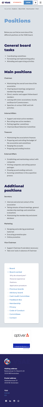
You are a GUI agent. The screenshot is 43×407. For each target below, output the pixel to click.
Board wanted (30, 9)
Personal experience (17, 279)
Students (14, 9)
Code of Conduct (17, 311)
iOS (5, 395)
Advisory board (16, 293)
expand (8, 272)
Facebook (6, 401)
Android (7, 393)
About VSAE (21, 9)
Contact (13, 318)
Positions (38, 9)
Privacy (13, 307)
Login (28, 2)
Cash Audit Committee (19, 296)
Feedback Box (16, 300)
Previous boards (17, 289)
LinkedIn (10, 401)
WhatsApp (18, 401)
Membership (15, 303)
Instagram (14, 401)
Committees (15, 314)
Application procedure (18, 285)
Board (12, 268)
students (17, 2)
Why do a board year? (18, 275)
